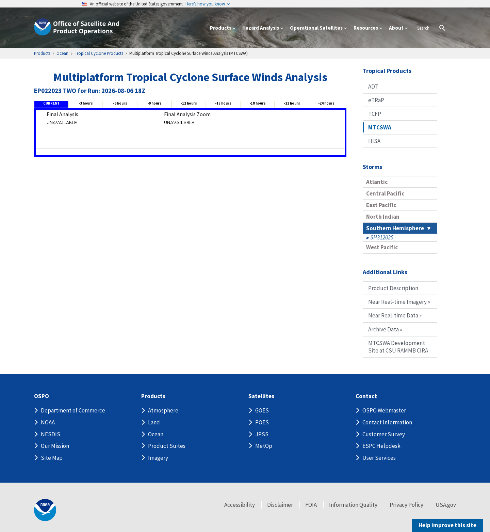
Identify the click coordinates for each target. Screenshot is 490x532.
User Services (379, 457)
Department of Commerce (73, 410)
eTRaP (376, 100)
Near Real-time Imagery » (399, 302)
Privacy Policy (406, 504)
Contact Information (387, 422)
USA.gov (446, 504)
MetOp (263, 446)
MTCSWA (379, 127)
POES (262, 422)
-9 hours (154, 103)
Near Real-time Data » (395, 315)
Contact (366, 396)
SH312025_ (383, 237)
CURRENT (51, 103)
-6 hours (120, 103)
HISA (374, 141)
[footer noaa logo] (45, 510)
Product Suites (166, 446)
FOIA (311, 504)
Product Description (393, 288)
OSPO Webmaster (384, 410)
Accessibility (239, 504)
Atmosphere (163, 410)
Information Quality (353, 504)
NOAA (48, 422)
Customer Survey (383, 434)
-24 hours (326, 103)
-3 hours (86, 103)
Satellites (261, 396)
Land (154, 422)
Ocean (155, 434)
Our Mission (55, 446)
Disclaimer (280, 504)
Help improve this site (447, 525)
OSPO (41, 396)
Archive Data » (385, 329)
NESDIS (50, 434)
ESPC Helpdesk (381, 446)
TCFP (374, 114)
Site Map (52, 457)
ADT (373, 86)
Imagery (158, 457)
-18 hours (257, 103)
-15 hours (223, 103)
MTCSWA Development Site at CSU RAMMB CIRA (398, 346)
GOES (262, 410)
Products (153, 396)
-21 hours (292, 103)
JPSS (261, 434)
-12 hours (189, 103)
